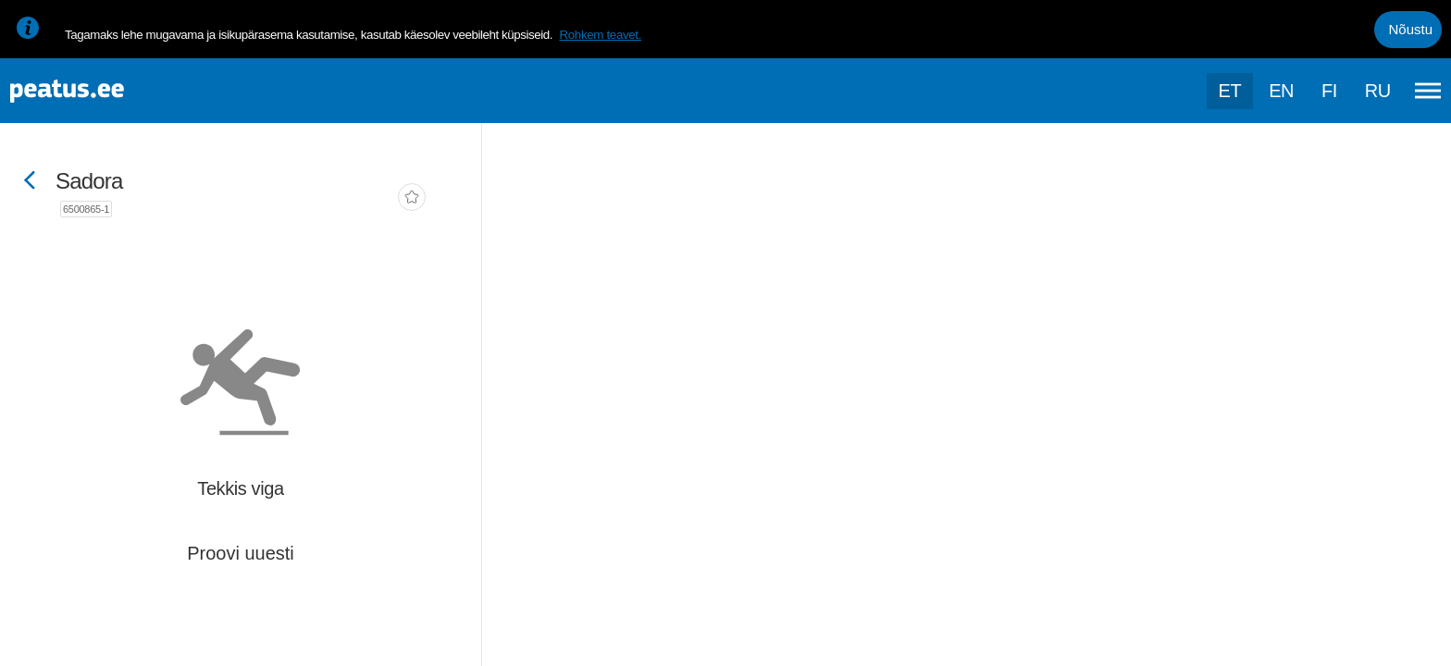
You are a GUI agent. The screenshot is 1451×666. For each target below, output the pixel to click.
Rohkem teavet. (600, 35)
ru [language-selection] (1378, 90)
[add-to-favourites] (412, 199)
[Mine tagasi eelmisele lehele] (29, 181)
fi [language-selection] (1329, 90)
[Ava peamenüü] (1428, 91)
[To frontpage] (106, 91)
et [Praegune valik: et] (1230, 90)
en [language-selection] (1281, 90)
